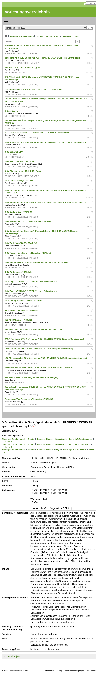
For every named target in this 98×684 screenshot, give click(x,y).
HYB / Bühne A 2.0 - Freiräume (18, 320)
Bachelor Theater (45, 439)
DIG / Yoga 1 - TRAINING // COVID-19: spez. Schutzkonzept (31, 281)
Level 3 (8, 447)
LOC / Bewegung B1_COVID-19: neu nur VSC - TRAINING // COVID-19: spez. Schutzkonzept (46, 358)
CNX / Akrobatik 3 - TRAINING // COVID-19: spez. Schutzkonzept (34, 89)
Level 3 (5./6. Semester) (79, 444)
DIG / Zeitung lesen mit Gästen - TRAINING (24, 301)
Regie (58, 450)
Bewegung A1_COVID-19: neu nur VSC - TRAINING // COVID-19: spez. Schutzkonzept (43, 58)
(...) (3, 452)
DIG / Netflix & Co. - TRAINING (18, 212)
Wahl (77, 36)
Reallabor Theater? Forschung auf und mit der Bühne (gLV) (32, 377)
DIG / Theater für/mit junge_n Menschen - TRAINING (28, 253)
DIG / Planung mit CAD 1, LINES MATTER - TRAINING (29, 221)
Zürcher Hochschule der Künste (15, 671)
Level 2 (8, 442)
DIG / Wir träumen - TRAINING (18, 272)
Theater (39, 36)
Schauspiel (67, 36)
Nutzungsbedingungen (74, 671)
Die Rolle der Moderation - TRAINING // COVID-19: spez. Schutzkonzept (37, 133)
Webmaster (91, 671)
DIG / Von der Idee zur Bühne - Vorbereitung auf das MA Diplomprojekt (37, 262)
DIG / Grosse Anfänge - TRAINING (20, 181)
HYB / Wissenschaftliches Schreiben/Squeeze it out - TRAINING (33, 329)
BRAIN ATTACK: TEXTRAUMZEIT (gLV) (22, 67)
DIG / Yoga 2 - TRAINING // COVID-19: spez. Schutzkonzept (31, 291)
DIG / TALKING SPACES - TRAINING (21, 243)
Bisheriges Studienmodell (22, 36)
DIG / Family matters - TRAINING (19, 161)
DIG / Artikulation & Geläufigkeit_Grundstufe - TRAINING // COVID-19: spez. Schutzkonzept (46, 142)
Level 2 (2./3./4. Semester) (80, 439)
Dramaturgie (61, 439)
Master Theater (52, 36)
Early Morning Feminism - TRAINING (21, 310)
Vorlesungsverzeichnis (27, 11)
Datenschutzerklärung (53, 671)
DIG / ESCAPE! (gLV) (14, 152)
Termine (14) (13, 656)
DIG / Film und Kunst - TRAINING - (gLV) (23, 171)
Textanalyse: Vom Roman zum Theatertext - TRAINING (29, 399)
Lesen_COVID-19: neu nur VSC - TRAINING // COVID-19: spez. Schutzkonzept (40, 349)
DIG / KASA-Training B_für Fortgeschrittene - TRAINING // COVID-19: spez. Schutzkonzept (45, 202)
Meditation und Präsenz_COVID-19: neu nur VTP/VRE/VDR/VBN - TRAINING (39, 368)
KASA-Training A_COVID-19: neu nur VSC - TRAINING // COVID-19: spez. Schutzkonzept (44, 339)
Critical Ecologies (13, 111)
